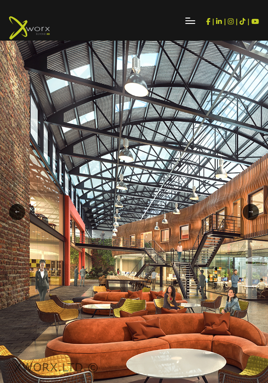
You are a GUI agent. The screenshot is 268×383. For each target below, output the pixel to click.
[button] (17, 212)
